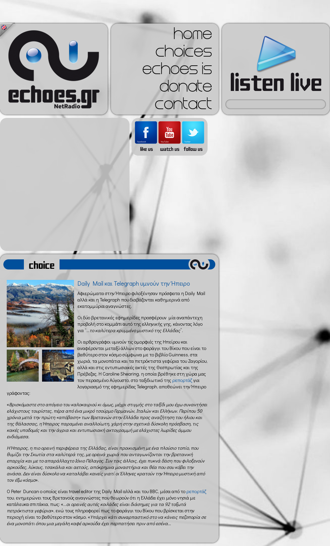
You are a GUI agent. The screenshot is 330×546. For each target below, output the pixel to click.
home (193, 35)
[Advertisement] (63, 184)
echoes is (177, 70)
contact (183, 105)
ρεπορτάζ (182, 380)
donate (185, 88)
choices (183, 53)
